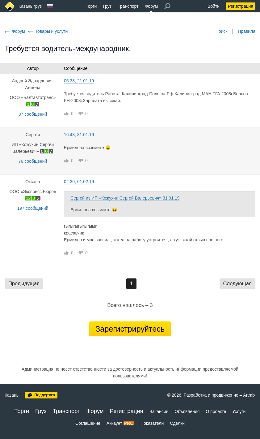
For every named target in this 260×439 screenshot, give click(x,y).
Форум (151, 6)
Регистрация (240, 6)
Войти (214, 6)
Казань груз (30, 6)
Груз (107, 6)
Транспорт (128, 6)
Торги (91, 6)
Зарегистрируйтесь (130, 329)
